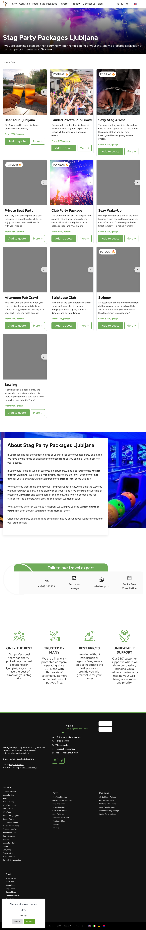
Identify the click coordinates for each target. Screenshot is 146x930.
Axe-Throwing (8, 802)
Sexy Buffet (10, 899)
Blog (100, 3)
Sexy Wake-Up (58, 814)
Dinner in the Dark (13, 895)
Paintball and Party (106, 800)
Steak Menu (10, 882)
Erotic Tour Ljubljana (11, 816)
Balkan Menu (11, 885)
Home (5, 62)
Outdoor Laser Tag (10, 829)
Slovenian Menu (12, 878)
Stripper (55, 824)
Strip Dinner (10, 889)
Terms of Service (47, 926)
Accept (29, 921)
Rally (5, 798)
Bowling (55, 828)
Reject (17, 921)
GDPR (59, 926)
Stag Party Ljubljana (25, 759)
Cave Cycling (8, 853)
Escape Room (8, 819)
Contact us (89, 3)
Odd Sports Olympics (11, 822)
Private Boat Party (59, 807)
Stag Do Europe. (16, 764)
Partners (79, 926)
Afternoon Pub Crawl (60, 818)
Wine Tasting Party (10, 805)
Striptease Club (58, 821)
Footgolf (6, 840)
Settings (23, 915)
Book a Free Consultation (129, 582)
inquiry (63, 518)
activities (8, 787)
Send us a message (74, 582)
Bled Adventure (9, 836)
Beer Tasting (8, 809)
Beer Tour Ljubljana (59, 797)
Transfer (63, 3)
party (55, 793)
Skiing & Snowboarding (12, 860)
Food (35, 3)
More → (38, 141)
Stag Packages (48, 3)
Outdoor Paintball (10, 792)
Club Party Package (59, 811)
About (74, 3)
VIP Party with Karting (107, 804)
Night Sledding (9, 857)
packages (104, 793)
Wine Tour (7, 812)
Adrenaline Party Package (109, 811)
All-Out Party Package (107, 797)
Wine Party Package (107, 807)
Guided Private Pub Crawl (62, 800)
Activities (24, 3)
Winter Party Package (107, 814)
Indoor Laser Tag (9, 833)
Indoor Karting (8, 795)
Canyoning (7, 850)
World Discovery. (29, 767)
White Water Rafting (11, 826)
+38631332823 (46, 582)
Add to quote (17, 141)
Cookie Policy (69, 926)
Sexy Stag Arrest (58, 804)
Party (14, 3)
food (8, 874)
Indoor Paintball (9, 843)
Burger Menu (11, 892)
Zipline (5, 846)
